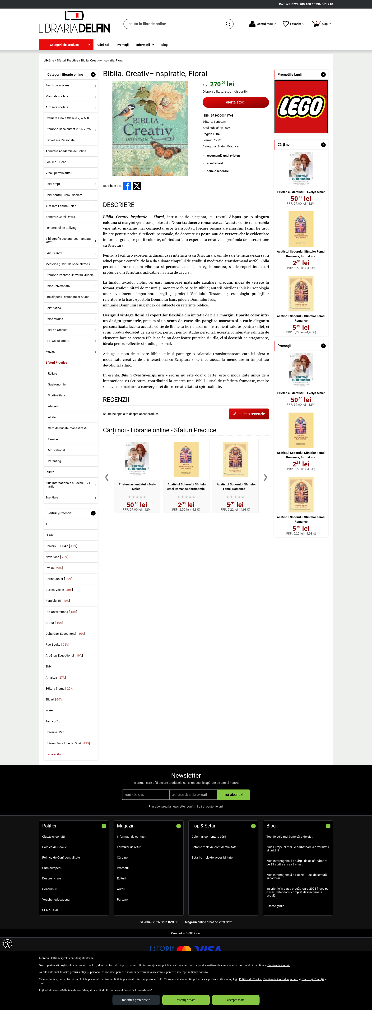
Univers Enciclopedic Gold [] (68, 777)
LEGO (49, 569)
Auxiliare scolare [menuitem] (57, 141)
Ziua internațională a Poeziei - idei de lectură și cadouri (296, 910)
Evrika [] (54, 602)
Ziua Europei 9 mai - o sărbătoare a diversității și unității (297, 882)
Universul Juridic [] (61, 580)
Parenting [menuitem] (54, 495)
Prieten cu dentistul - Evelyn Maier (301, 226)
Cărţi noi (122, 891)
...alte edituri (54, 788)
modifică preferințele (136, 1000)
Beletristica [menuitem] (53, 342)
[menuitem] (66, 44)
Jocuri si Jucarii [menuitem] (56, 196)
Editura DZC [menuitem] (54, 287)
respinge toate (186, 1000)
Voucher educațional (56, 933)
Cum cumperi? (52, 902)
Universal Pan (55, 766)
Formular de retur (129, 881)
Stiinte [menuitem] (50, 506)
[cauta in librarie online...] (173, 24)
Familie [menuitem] (53, 473)
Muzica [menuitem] (51, 386)
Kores (49, 745)
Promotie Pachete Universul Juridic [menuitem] (69, 309)
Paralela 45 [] (58, 635)
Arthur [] (54, 657)
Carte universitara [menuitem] (58, 320)
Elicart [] (54, 733)
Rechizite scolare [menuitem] (57, 119)
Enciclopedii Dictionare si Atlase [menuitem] (67, 331)
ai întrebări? (215, 197)
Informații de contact (131, 871)
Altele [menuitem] (52, 451)
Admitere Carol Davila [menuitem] (60, 251)
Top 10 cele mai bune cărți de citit (289, 871)
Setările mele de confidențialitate (214, 881)
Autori (121, 923)
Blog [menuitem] (164, 45)
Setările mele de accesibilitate (212, 891)
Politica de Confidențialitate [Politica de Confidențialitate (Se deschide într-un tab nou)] (280, 979)
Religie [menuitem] (52, 407)
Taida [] (53, 755)
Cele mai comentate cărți (209, 871)
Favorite (293, 24)
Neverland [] (57, 591)
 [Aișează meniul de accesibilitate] (7, 944)
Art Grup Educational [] (64, 690)
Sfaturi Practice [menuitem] (56, 397)
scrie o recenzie (218, 205)
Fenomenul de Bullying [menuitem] (61, 262)
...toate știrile (275, 940)
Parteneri (123, 933)
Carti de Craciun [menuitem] (56, 364)
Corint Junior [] (59, 613)
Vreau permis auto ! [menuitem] (59, 207)
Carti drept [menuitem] (53, 218)
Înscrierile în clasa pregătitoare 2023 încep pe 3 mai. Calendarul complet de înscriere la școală (297, 926)
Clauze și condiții (53, 871)
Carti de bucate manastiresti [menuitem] (67, 462)
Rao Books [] (57, 679)
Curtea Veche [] (59, 624)
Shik (48, 701)
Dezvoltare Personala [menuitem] (60, 174)
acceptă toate (236, 1000)
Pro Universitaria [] (61, 646)
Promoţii (123, 902)
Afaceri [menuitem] (53, 440)
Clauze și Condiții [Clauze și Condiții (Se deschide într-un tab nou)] (313, 979)
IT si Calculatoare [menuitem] (57, 375)
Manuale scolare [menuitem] (57, 130)
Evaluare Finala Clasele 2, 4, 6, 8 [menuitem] (67, 152)
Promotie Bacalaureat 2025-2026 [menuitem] (68, 163)
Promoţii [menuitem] (123, 45)
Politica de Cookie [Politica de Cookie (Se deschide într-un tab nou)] (278, 965)
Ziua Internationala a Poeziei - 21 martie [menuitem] (68, 519)
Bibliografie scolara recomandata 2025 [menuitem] (68, 274)
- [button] (93, 108)
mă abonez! (233, 829)
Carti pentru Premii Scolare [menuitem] (64, 229)
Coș (321, 23)
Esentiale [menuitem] (52, 531)
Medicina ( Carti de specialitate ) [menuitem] (68, 298)
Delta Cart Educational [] (65, 668)
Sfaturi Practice (227, 180)
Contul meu (262, 24)
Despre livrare (51, 913)
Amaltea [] (56, 712)
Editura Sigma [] (60, 722)
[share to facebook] (127, 220)
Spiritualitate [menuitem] (56, 429)
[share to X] (137, 220)
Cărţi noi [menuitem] (103, 45)
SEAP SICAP (50, 944)
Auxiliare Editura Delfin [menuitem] (61, 240)
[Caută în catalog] (228, 24)
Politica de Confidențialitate (61, 891)
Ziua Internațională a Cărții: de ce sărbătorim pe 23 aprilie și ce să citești (296, 896)
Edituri (121, 913)
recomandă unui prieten (223, 190)
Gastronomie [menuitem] (57, 418)
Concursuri (49, 923)
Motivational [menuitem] (56, 484)
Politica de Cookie (54, 881)
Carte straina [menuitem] (54, 353)
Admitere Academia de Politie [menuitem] (66, 185)
